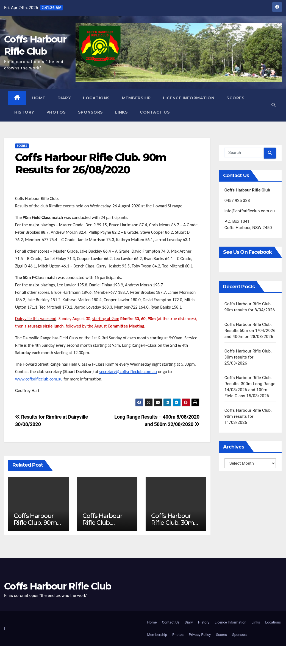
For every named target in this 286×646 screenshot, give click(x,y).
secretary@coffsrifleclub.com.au (128, 371)
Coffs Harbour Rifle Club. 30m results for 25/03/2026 (172, 526)
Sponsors (90, 112)
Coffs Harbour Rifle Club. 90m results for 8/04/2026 (35, 526)
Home (38, 97)
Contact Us (155, 112)
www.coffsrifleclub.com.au (39, 379)
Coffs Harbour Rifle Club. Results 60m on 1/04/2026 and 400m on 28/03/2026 (250, 330)
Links (121, 112)
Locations (96, 97)
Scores (235, 97)
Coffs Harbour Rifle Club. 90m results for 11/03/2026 (248, 416)
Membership (136, 97)
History (24, 112)
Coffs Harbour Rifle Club (57, 586)
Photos (56, 112)
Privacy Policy (200, 635)
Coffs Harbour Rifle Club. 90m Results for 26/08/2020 (90, 163)
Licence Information (189, 97)
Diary (64, 97)
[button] (273, 105)
